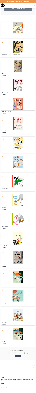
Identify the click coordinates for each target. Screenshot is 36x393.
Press (34, 368)
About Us (33, 365)
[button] (18, 356)
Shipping (33, 370)
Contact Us (33, 367)
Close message (26, 1)
